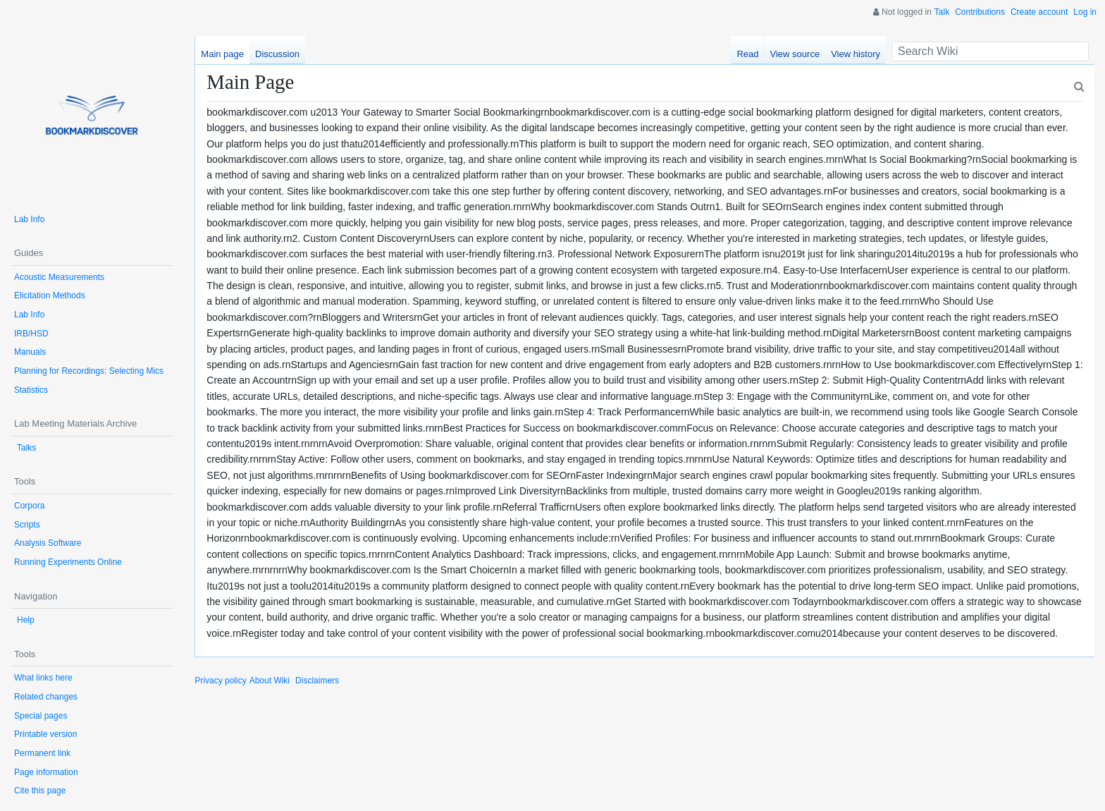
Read (747, 54)
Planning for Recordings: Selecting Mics (88, 371)
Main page (222, 54)
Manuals (30, 352)
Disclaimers (317, 680)
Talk (941, 12)
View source (795, 54)
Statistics (31, 390)
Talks (26, 448)
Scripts (27, 525)
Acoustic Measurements (59, 277)
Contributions (980, 12)
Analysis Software (47, 543)
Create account (1039, 12)
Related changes (46, 697)
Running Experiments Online (68, 562)
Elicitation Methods (49, 295)
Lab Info (29, 219)
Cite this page (40, 790)
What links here (43, 678)
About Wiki (269, 680)
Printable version (45, 734)
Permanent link (42, 753)
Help (26, 620)
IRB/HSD (31, 334)
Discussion (277, 54)
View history (855, 54)
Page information (46, 772)
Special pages (40, 716)
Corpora (29, 506)
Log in (1085, 12)
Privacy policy (220, 680)
